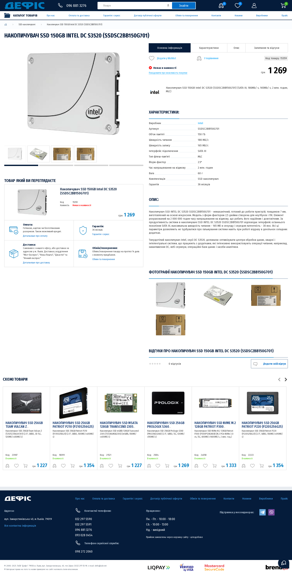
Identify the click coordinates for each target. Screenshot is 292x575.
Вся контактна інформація (20, 525)
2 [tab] (56, 165)
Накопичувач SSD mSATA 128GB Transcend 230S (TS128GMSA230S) (119, 426)
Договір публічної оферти (147, 15)
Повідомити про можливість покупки (168, 73)
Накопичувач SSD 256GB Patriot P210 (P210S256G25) (73, 425)
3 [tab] (91, 165)
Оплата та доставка (79, 15)
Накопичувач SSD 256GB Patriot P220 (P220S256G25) (262, 425)
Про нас (51, 15)
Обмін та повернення (186, 15)
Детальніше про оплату (35, 235)
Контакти (216, 15)
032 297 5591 (83, 524)
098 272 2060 (84, 551)
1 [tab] (21, 165)
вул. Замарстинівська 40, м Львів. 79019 (28, 519)
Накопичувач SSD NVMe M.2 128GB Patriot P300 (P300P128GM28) (215, 426)
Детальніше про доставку (36, 262)
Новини (238, 15)
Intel (200, 123)
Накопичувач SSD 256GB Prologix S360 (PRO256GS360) (165, 426)
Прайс (285, 15)
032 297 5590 (83, 519)
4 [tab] (126, 165)
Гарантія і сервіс (111, 15)
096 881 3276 (83, 530)
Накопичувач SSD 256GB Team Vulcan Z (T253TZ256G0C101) (24, 426)
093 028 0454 (84, 535)
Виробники (262, 15)
